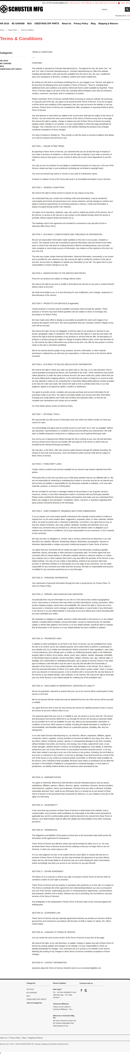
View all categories (34, 1003)
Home (2, 30)
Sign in (97, 3)
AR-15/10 (4, 23)
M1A (29, 23)
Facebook (81, 990)
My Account (74, 3)
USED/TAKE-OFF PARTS (46, 23)
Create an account (108, 3)
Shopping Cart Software (49, 1044)
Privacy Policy (12, 30)
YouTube (86, 990)
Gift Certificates (86, 3)
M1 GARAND (18, 23)
